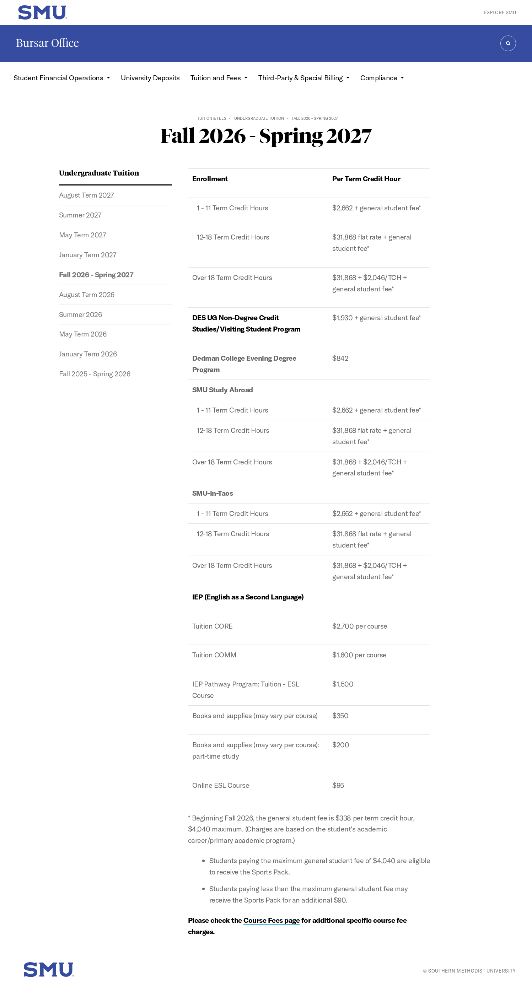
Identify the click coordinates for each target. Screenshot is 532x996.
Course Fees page (271, 920)
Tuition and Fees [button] (216, 77)
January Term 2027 (88, 254)
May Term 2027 (82, 234)
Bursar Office (47, 43)
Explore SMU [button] (500, 12)
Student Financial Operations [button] (59, 77)
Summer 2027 (80, 214)
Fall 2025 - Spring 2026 (94, 373)
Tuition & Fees (211, 118)
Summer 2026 (80, 314)
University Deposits (150, 77)
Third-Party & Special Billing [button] (301, 77)
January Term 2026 (88, 353)
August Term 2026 (86, 294)
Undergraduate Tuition (259, 118)
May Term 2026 (83, 333)
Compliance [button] (379, 77)
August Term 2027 (86, 194)
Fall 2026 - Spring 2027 (96, 274)
